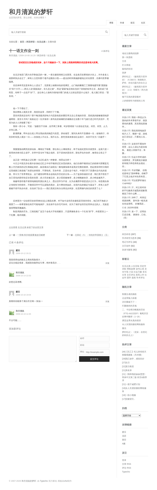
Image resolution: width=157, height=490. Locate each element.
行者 (124, 207)
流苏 (124, 436)
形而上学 (140, 275)
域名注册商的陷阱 (130, 53)
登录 (124, 460)
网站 (82, 352)
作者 (122, 23)
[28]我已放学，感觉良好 (133, 358)
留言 (133, 23)
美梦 (124, 73)
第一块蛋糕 (127, 57)
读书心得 (140, 269)
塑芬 (124, 440)
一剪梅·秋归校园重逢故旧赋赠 (31, 235)
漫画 (134, 277)
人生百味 (135, 266)
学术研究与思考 (129, 238)
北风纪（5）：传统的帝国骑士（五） (92, 235)
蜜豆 (124, 432)
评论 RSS (126, 468)
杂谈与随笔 (127, 249)
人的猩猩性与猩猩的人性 (133, 100)
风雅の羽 (126, 117)
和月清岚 (13, 55)
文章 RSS (126, 464)
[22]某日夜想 (128, 366)
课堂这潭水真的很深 (131, 320)
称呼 (82, 338)
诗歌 (124, 269)
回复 (107, 263)
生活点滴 (41, 42)
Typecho (126, 472)
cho (65, 481)
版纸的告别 (127, 69)
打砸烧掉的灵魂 (129, 306)
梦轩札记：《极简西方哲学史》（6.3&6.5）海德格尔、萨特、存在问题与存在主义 (135, 79)
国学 (129, 277)
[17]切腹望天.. (128, 399)
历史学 (143, 266)
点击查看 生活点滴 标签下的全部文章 (26, 227)
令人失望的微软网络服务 (133, 324)
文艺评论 (131, 275)
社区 (143, 23)
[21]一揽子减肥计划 (131, 384)
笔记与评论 (127, 242)
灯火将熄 (126, 65)
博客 (111, 23)
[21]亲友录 (127, 370)
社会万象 (138, 272)
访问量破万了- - (129, 302)
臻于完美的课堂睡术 (131, 97)
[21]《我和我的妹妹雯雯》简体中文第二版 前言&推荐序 (134, 377)
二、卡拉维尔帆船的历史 (133, 309)
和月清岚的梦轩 (31, 12)
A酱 (123, 443)
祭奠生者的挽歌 (129, 294)
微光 (124, 328)
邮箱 (82, 345)
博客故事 (131, 269)
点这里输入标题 (129, 298)
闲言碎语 (30, 42)
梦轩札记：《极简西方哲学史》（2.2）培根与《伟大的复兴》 (135, 90)
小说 (131, 272)
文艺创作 (126, 246)
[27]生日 (126, 362)
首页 (22, 42)
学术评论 (140, 277)
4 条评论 (105, 51)
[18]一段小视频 (129, 395)
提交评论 (94, 359)
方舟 (124, 61)
